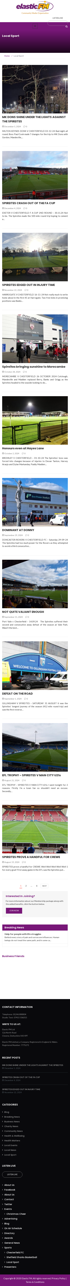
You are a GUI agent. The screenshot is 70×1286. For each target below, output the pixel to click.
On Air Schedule (13, 1228)
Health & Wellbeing (14, 1135)
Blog (6, 1112)
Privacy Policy (58, 1278)
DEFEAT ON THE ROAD (17, 694)
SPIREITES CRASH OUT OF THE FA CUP (28, 203)
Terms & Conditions (35, 1282)
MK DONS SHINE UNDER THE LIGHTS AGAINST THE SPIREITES (32, 1065)
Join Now (14, 910)
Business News (12, 1121)
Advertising (10, 1218)
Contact (9, 1199)
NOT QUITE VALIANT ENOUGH (23, 612)
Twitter (8, 1204)
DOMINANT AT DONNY (18, 530)
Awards (8, 1238)
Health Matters (12, 1140)
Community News (13, 1131)
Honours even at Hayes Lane (23, 448)
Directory (9, 1233)
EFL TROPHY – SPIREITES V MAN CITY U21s (31, 775)
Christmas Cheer (16, 1213)
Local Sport (10, 1154)
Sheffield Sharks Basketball (22, 1257)
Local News (10, 1150)
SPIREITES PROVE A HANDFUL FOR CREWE (31, 857)
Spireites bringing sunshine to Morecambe (33, 367)
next (44, 886)
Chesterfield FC (15, 1252)
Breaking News (12, 1116)
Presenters (10, 1266)
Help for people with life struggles (23, 934)
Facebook (9, 1189)
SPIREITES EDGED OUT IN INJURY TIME (28, 285)
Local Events (10, 1145)
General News (12, 1242)
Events (8, 1209)
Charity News (11, 1126)
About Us (9, 1185)
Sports (8, 1247)
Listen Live (12, 1174)
